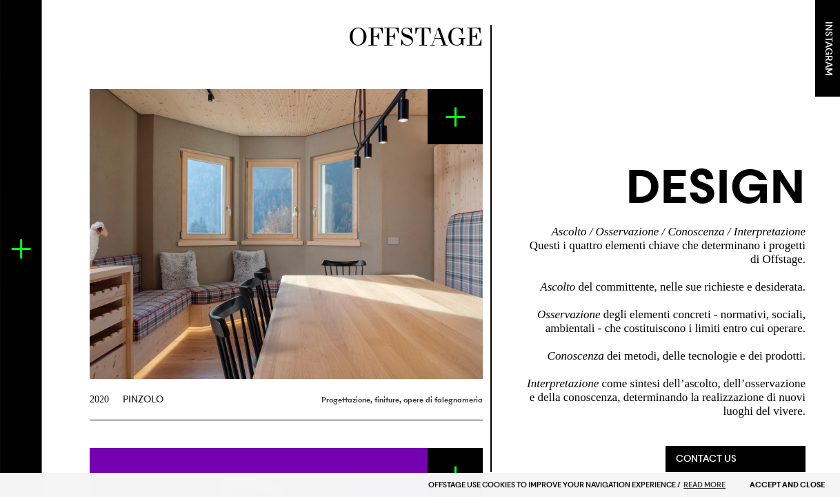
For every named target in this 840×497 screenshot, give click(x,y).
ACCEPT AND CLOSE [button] (787, 485)
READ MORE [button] (704, 485)
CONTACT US (706, 458)
